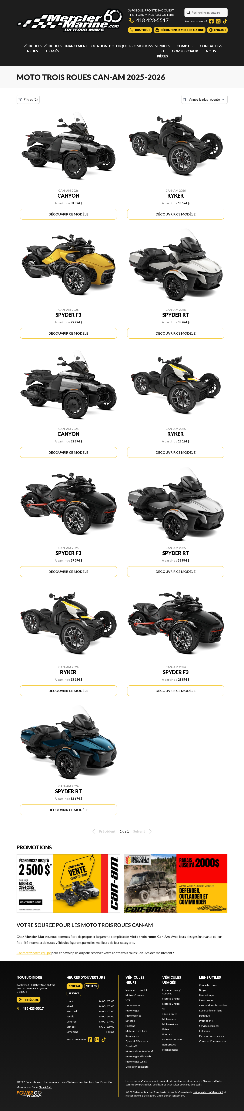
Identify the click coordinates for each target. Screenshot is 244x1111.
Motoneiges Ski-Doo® (138, 1056)
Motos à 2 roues (171, 1003)
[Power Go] (64, 1094)
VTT (128, 1000)
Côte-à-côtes (133, 1005)
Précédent (103, 831)
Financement (75, 46)
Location (98, 46)
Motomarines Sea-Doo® (139, 1051)
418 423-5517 (148, 20)
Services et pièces (162, 51)
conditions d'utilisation (142, 1095)
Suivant (143, 831)
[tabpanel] (90, 1017)
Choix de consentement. (171, 1095)
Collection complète (137, 1066)
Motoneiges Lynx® (136, 1061)
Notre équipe (206, 995)
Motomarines (133, 1015)
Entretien (204, 1031)
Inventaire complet (136, 990)
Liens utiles (210, 977)
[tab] (75, 986)
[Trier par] (204, 99)
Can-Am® (131, 1046)
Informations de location (213, 1005)
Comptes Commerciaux (212, 1041)
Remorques (132, 1036)
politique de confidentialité (208, 1092)
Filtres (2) (28, 99)
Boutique (118, 46)
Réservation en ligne (210, 1010)
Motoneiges (132, 1010)
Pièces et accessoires (211, 1036)
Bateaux (130, 1020)
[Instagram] (218, 21)
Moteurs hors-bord (136, 1031)
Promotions (141, 46)
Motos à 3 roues (135, 995)
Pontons (130, 1025)
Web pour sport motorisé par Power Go (89, 1082)
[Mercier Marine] (70, 20)
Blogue (203, 990)
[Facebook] (211, 21)
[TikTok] (225, 21)
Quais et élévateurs (137, 1041)
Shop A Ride (45, 1087)
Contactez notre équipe (34, 953)
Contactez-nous (208, 985)
